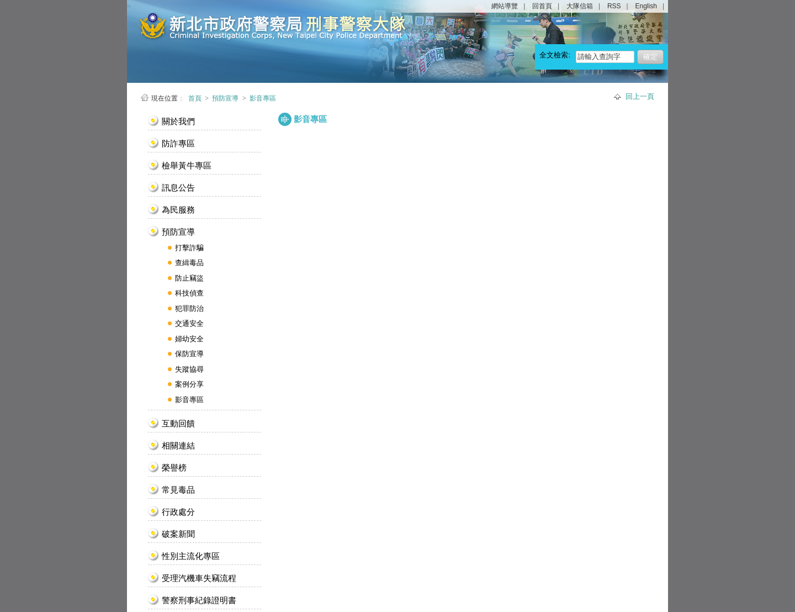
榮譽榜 (174, 467)
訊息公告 (178, 187)
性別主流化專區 (191, 556)
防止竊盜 (189, 278)
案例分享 (189, 384)
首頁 (195, 98)
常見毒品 (178, 489)
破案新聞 (178, 534)
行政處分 (178, 511)
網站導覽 (504, 6)
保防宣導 (189, 354)
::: (140, 115)
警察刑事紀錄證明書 (199, 600)
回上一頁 (640, 96)
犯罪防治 (189, 308)
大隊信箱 (579, 6)
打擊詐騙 (189, 248)
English (646, 6)
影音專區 (263, 98)
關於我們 (178, 121)
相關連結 (178, 445)
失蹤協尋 (189, 369)
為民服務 (178, 209)
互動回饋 (178, 423)
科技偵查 (189, 293)
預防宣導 (225, 98)
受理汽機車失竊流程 (199, 578)
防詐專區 (178, 143)
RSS (614, 6)
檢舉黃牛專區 (186, 165)
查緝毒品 (189, 262)
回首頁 (542, 6)
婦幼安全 (189, 339)
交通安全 (189, 323)
